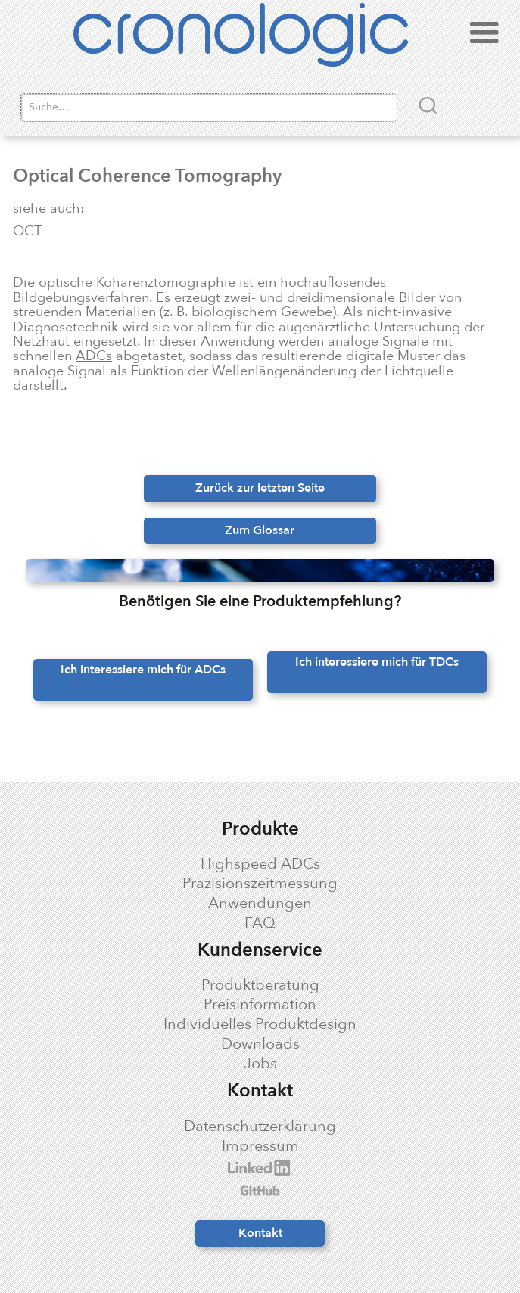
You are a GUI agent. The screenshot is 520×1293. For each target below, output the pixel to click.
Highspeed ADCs (260, 864)
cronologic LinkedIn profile (113, 1168)
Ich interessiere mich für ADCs (143, 669)
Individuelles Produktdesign (260, 1024)
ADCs (94, 356)
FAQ (260, 923)
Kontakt (260, 1233)
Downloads (260, 1044)
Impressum (260, 1146)
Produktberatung (260, 985)
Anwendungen (260, 903)
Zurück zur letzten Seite (260, 488)
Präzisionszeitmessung (260, 884)
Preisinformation (260, 1005)
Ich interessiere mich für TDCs (377, 662)
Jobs (260, 1064)
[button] (484, 37)
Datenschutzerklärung (260, 1126)
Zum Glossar (259, 530)
